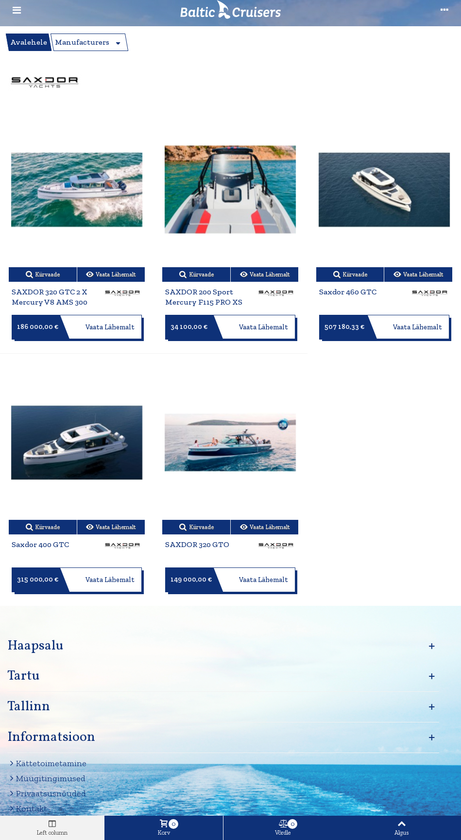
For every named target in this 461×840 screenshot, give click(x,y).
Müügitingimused (46, 778)
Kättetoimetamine (46, 763)
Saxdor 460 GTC (347, 291)
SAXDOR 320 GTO (197, 544)
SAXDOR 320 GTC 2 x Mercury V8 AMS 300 (49, 297)
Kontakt (27, 808)
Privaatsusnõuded (46, 793)
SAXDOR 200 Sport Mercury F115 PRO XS (203, 297)
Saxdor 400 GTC (40, 544)
